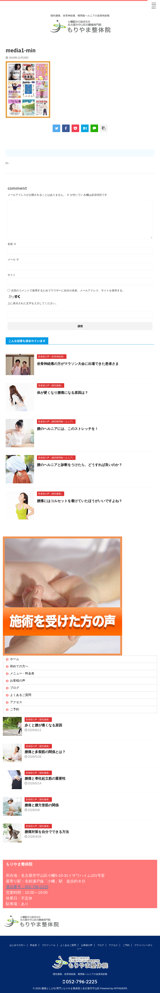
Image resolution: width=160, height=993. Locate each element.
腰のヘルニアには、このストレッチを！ (67, 429)
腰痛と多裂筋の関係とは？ (45, 752)
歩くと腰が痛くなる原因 (43, 725)
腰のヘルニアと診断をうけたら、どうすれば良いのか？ (79, 465)
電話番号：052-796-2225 (27, 887)
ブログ (14, 687)
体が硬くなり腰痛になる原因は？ (62, 393)
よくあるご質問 (20, 695)
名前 (12, 243)
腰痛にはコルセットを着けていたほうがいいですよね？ (79, 501)
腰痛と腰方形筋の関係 (42, 805)
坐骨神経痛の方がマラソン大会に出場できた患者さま (78, 364)
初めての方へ (19, 666)
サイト (12, 274)
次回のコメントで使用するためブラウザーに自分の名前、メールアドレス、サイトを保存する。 (68, 290)
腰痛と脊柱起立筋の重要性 (45, 778)
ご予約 (14, 709)
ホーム (14, 659)
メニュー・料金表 (22, 673)
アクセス (16, 702)
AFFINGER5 (120, 988)
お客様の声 (17, 680)
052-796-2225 (80, 981)
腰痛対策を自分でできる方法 (47, 832)
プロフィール (48, 945)
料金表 (33, 945)
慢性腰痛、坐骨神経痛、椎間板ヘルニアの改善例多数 (80, 974)
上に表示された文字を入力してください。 (33, 303)
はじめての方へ (17, 945)
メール (13, 259)
